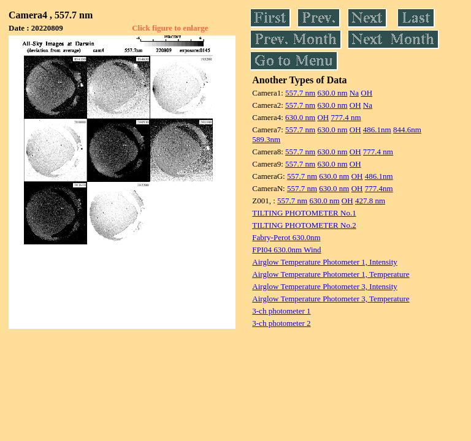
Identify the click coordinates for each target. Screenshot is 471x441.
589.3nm (266, 139)
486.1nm (377, 129)
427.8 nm (370, 200)
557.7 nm (300, 92)
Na (354, 92)
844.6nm (407, 129)
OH (366, 92)
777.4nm (379, 188)
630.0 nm (332, 92)
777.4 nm (346, 117)
